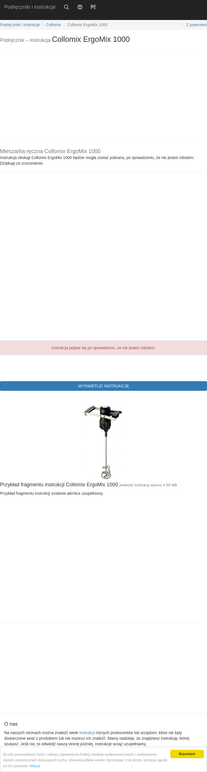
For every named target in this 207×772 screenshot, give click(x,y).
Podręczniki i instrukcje (30, 7)
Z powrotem (196, 24)
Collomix (53, 24)
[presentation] (42, 367)
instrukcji (87, 732)
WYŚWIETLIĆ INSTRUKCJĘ (103, 386)
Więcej (34, 766)
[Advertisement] (65, 16)
